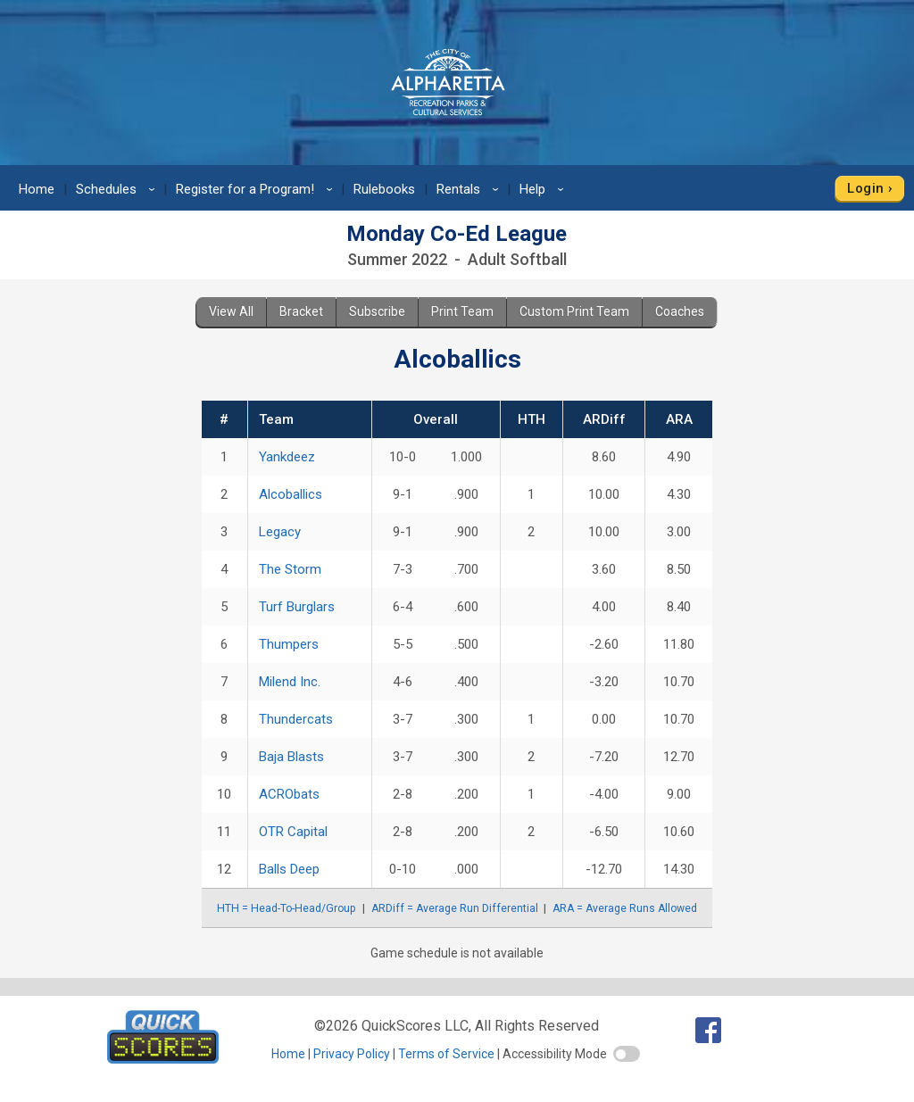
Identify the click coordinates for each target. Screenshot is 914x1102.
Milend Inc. (289, 682)
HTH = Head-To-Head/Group (286, 908)
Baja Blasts (291, 757)
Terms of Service (446, 1054)
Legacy (280, 532)
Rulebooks (384, 189)
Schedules (118, 189)
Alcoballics (290, 494)
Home (36, 189)
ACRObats (289, 794)
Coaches (679, 311)
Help (544, 189)
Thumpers (289, 644)
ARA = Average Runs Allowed (625, 908)
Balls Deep (289, 869)
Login (865, 188)
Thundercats (296, 719)
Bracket (301, 311)
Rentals (470, 189)
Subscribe (377, 311)
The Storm (290, 569)
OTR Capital (293, 832)
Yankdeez (287, 457)
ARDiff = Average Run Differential (454, 908)
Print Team (462, 311)
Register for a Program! (257, 189)
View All (231, 311)
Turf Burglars (297, 607)
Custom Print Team (574, 311)
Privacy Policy (351, 1054)
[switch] (626, 1054)
